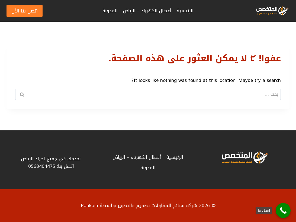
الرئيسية (185, 10)
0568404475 (41, 166)
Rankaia (89, 205)
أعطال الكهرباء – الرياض (147, 10)
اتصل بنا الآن (24, 10)
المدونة (110, 10)
